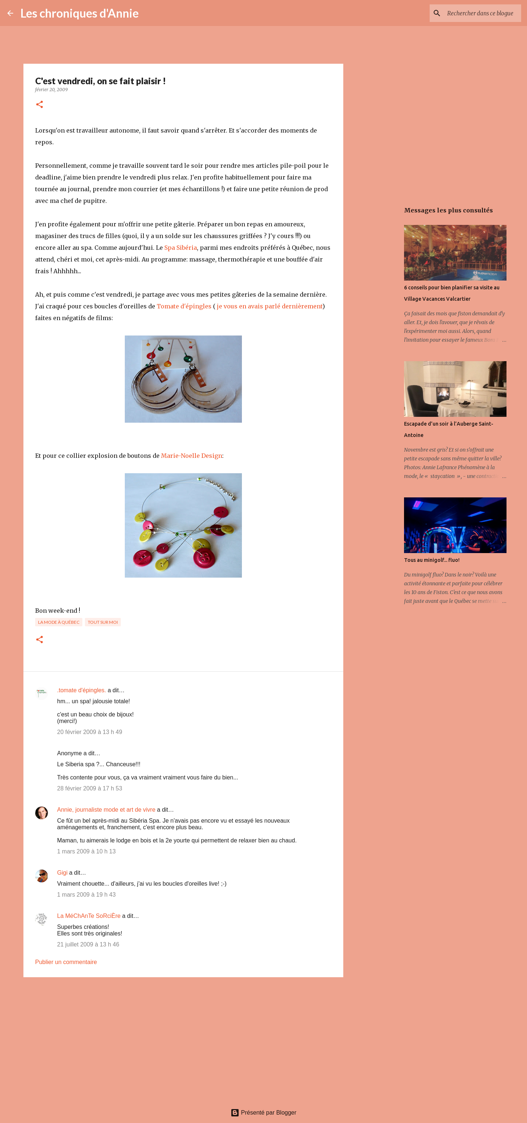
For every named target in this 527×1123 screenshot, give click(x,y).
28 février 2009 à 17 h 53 (89, 788)
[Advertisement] (183, 1039)
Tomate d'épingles (184, 306)
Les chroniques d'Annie (79, 13)
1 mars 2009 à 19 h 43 (86, 895)
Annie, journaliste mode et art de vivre (106, 810)
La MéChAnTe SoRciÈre (88, 916)
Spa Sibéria (180, 247)
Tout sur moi (103, 622)
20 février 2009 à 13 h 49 (89, 732)
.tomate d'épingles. (81, 690)
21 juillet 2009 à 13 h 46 (88, 944)
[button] (39, 105)
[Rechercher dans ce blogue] (482, 13)
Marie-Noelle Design (191, 455)
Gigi (62, 873)
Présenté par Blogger (263, 1112)
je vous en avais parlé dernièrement (269, 306)
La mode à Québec (58, 622)
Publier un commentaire (66, 962)
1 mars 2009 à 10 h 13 (86, 851)
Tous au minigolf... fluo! (432, 560)
